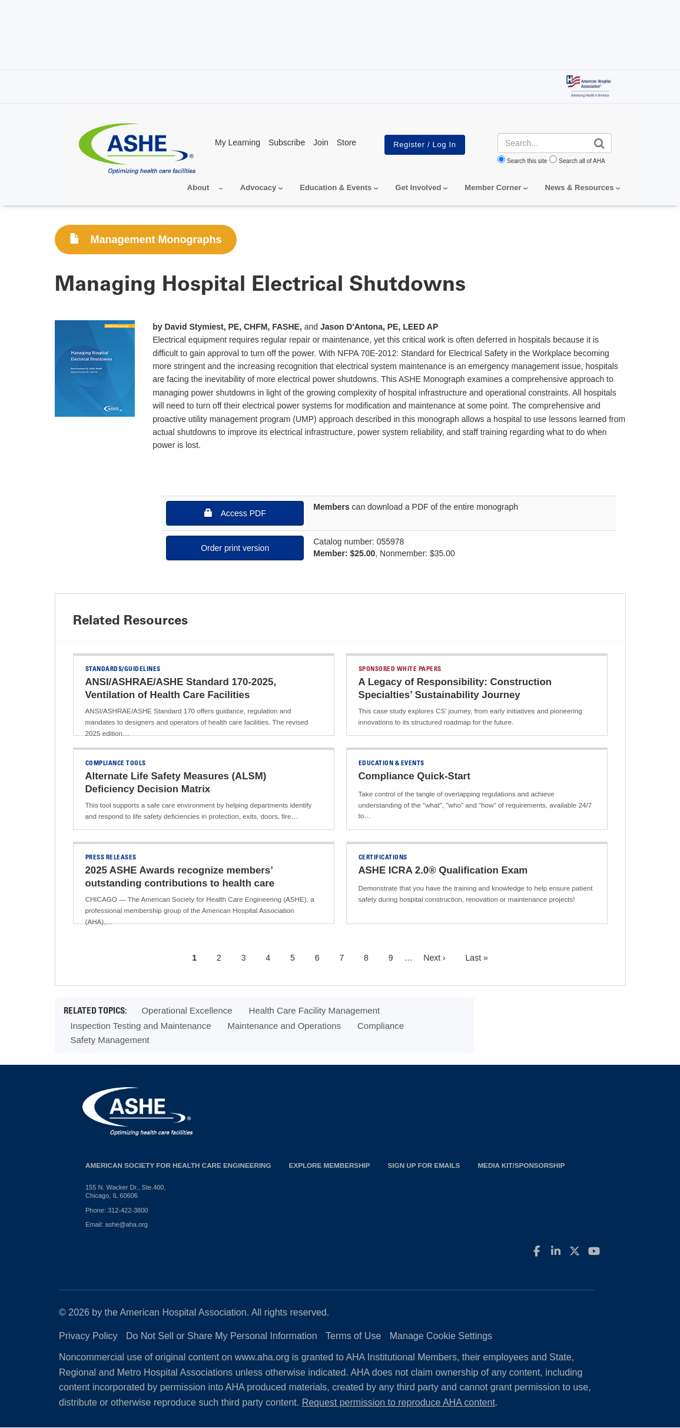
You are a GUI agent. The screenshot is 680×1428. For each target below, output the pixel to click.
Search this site (527, 161)
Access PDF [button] (235, 513)
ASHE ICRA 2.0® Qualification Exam (443, 870)
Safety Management (110, 1040)
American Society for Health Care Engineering (178, 1165)
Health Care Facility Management (314, 1010)
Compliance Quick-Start (414, 776)
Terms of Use (353, 1336)
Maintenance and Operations (284, 1026)
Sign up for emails (424, 1165)
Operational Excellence (186, 1010)
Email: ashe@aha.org (116, 1224)
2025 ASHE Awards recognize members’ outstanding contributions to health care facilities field (180, 883)
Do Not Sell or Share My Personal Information (221, 1336)
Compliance (380, 1026)
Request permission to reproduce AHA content (398, 1402)
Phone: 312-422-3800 (116, 1210)
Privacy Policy (88, 1336)
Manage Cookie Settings (441, 1336)
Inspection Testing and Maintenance (141, 1026)
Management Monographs (145, 239)
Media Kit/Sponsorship (521, 1165)
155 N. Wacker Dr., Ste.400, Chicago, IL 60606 (125, 1191)
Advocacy (258, 187)
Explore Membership (329, 1165)
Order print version (235, 548)
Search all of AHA (582, 161)
